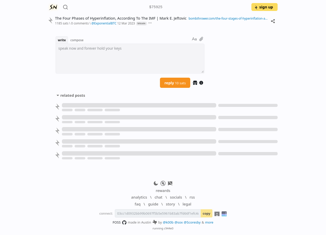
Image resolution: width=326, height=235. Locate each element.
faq (138, 203)
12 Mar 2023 (126, 23)
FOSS (120, 222)
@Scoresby (192, 222)
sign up (263, 6)
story (170, 203)
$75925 (155, 7)
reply (175, 82)
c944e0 (168, 228)
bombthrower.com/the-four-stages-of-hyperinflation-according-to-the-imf (228, 18)
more (209, 222)
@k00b (168, 222)
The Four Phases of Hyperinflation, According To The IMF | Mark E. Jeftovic (120, 18)
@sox (178, 222)
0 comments (80, 23)
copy (206, 213)
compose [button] (77, 40)
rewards (163, 190)
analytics (139, 197)
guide (153, 203)
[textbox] (130, 58)
